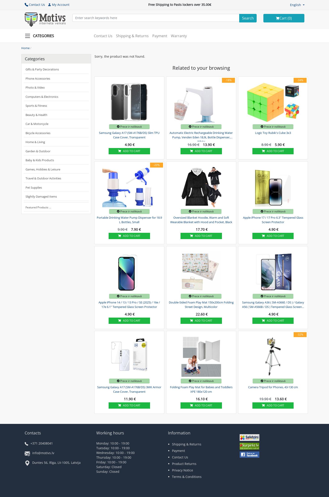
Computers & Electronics (42, 97)
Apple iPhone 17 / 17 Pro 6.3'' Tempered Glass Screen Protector (273, 220)
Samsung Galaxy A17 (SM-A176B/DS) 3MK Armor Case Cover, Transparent (129, 389)
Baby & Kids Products (40, 160)
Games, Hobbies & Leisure (43, 169)
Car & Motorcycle (37, 124)
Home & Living (35, 142)
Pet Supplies (34, 187)
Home (25, 48)
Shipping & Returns (132, 35)
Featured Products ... (38, 207)
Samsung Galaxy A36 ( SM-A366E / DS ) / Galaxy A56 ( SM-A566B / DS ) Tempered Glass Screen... (273, 304)
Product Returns (184, 464)
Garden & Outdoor (38, 151)
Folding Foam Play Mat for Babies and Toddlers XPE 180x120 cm (201, 389)
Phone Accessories (38, 78)
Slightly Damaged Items (41, 196)
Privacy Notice (182, 470)
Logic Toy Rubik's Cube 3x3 (273, 133)
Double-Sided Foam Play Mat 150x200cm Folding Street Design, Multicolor (201, 304)
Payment (159, 35)
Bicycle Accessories (38, 133)
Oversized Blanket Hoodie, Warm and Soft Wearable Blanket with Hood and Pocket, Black (201, 220)
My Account (58, 4)
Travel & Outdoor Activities (43, 178)
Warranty (179, 35)
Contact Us (35, 4)
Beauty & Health (36, 115)
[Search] (248, 18)
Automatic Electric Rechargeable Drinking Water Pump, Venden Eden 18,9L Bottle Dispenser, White (201, 136)
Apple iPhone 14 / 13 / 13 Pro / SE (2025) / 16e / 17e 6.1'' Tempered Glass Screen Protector (129, 304)
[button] (297, 5)
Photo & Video (35, 87)
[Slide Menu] (40, 36)
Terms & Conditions (187, 477)
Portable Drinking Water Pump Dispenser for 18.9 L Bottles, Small (129, 220)
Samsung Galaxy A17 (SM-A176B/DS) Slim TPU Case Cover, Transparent (129, 135)
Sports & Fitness (36, 106)
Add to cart (129, 151)
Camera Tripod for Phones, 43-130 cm (273, 387)
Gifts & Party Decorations (42, 69)
